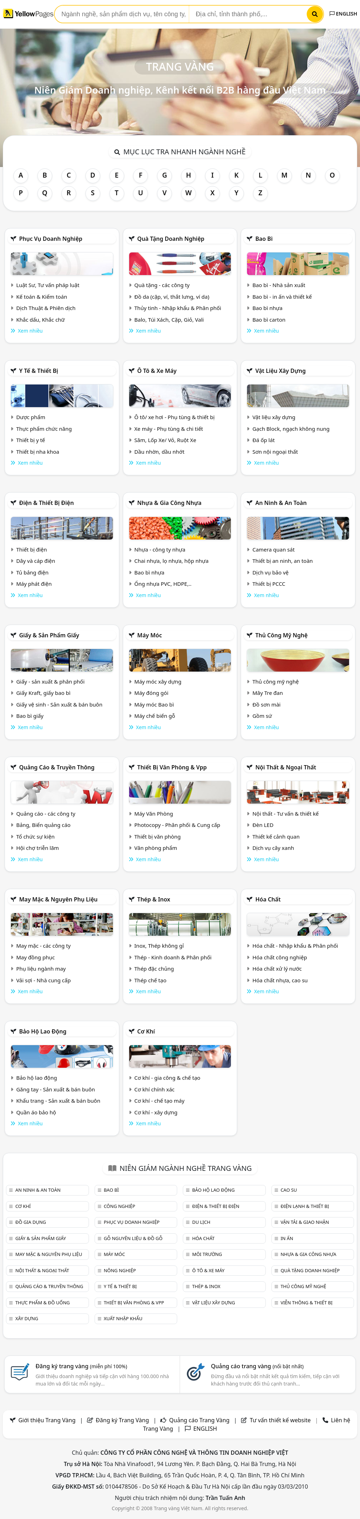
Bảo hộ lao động (42, 1031)
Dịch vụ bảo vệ (270, 572)
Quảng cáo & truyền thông (57, 767)
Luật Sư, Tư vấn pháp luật (47, 284)
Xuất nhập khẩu (123, 1318)
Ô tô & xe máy (157, 371)
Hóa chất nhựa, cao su (280, 980)
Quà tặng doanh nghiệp (170, 239)
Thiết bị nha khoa (37, 451)
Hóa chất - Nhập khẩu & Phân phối (295, 945)
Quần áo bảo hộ (36, 1112)
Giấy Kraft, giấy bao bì (43, 692)
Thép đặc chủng (154, 968)
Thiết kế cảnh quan (276, 836)
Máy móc (149, 635)
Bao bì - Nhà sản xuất (278, 284)
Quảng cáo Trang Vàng (199, 1420)
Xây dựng (26, 1318)
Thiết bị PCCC (268, 583)
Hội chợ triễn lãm (37, 847)
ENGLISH (343, 13)
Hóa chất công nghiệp (279, 957)
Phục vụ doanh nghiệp (50, 239)
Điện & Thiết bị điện (46, 503)
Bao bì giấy (29, 715)
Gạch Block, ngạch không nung (291, 428)
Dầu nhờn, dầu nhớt (159, 451)
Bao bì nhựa (267, 307)
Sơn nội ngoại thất (275, 451)
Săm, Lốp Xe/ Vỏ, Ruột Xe (165, 439)
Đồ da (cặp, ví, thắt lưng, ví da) (171, 296)
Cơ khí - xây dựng (156, 1112)
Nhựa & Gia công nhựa (169, 503)
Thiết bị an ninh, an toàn (282, 560)
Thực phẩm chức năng (44, 428)
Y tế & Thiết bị (38, 371)
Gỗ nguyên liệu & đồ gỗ (133, 1238)
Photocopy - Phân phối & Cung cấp (177, 824)
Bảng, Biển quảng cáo (43, 824)
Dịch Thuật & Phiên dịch (46, 307)
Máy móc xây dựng (158, 681)
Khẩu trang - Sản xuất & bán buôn (58, 1100)
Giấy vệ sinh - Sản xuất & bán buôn (59, 704)
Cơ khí (146, 1031)
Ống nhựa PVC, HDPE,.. (163, 583)
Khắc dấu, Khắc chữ (40, 319)
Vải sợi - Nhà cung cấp (43, 980)
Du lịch (201, 1222)
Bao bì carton (269, 319)
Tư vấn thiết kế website (281, 1420)
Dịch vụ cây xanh (273, 847)
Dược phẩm (30, 417)
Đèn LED (263, 824)
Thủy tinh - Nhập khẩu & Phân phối (177, 307)
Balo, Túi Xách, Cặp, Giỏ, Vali (169, 319)
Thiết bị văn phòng (157, 836)
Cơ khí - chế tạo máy (159, 1100)
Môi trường (207, 1254)
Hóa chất (268, 899)
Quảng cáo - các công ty (46, 813)
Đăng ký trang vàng (81, 1366)
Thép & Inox (153, 899)
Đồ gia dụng (30, 1222)
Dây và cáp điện (35, 560)
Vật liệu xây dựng (280, 371)
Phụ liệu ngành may (41, 968)
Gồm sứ (262, 715)
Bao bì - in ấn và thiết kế (282, 296)
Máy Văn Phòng (153, 813)
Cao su (289, 1190)
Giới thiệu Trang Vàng (47, 1420)
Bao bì (263, 239)
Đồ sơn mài (266, 704)
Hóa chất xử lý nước (277, 968)
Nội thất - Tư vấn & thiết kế (285, 813)
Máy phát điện (34, 583)
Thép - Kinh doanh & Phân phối (173, 957)
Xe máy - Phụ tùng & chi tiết (168, 428)
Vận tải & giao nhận (305, 1222)
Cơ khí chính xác (154, 1089)
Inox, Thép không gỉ (159, 945)
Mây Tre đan (267, 692)
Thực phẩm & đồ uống (42, 1302)
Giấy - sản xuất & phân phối (50, 681)
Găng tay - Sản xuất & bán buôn (55, 1089)
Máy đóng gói (151, 692)
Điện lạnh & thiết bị (305, 1206)
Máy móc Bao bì (154, 704)
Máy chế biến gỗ (154, 715)
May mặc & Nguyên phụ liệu (58, 899)
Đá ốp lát (263, 439)
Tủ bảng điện (32, 572)
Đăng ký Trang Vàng (122, 1420)
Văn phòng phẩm (155, 847)
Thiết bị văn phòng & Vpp (172, 767)
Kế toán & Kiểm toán (41, 296)
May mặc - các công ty (43, 945)
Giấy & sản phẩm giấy (49, 635)
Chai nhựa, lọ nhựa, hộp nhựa (171, 560)
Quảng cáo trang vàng (257, 1366)
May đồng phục (35, 957)
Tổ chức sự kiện (35, 836)
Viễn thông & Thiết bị (306, 1302)
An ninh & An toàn (281, 503)
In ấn (287, 1238)
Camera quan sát (273, 549)
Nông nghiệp (120, 1270)
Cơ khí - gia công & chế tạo (167, 1077)
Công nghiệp (119, 1206)
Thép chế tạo (150, 980)
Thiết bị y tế (30, 439)
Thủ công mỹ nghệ (281, 635)
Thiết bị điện (31, 549)
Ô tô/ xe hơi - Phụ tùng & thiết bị (174, 417)
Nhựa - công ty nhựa (160, 549)
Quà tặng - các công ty (162, 284)
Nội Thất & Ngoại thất (285, 767)
